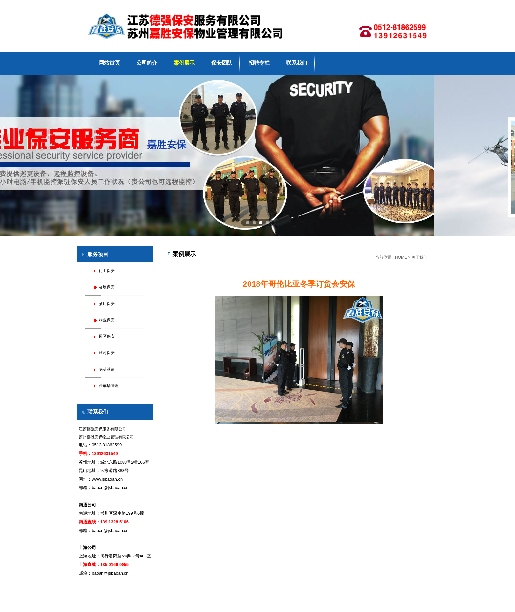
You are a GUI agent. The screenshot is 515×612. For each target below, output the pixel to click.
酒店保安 (107, 303)
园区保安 (107, 336)
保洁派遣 (107, 369)
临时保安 (107, 353)
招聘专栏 (259, 63)
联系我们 (296, 63)
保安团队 (221, 63)
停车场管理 (109, 385)
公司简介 (146, 63)
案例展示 (184, 63)
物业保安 (107, 320)
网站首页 (109, 63)
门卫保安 (107, 270)
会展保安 (107, 287)
